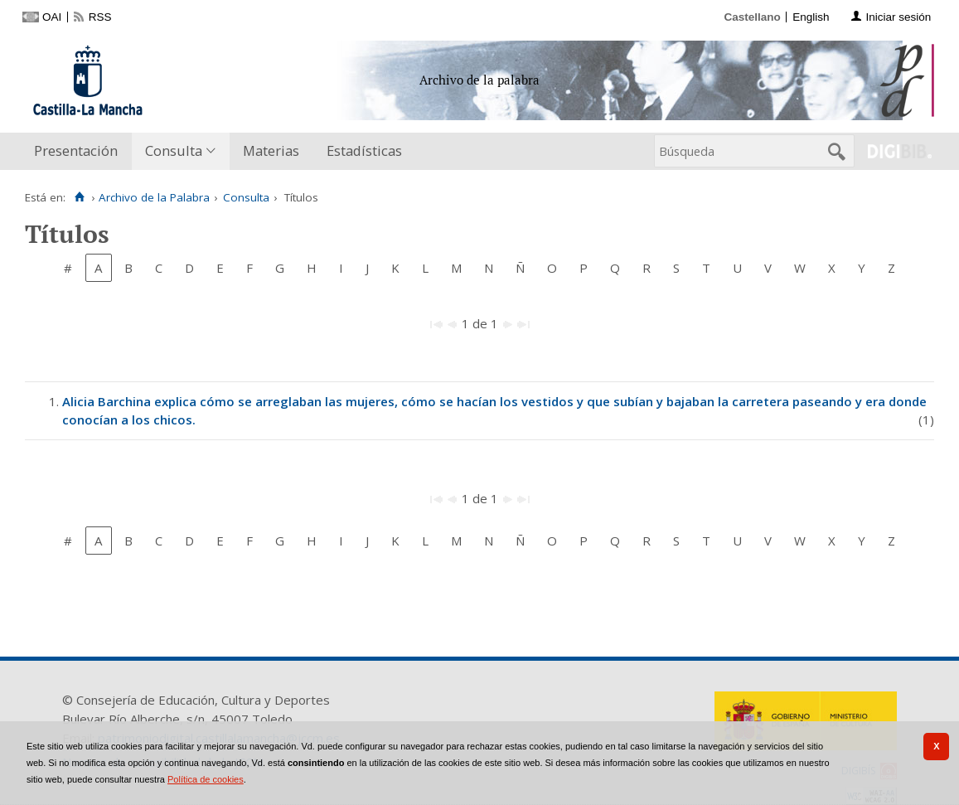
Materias (271, 150)
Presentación (76, 150)
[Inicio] (79, 197)
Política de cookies (205, 779)
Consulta (173, 150)
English (810, 17)
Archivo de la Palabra (154, 197)
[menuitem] (79, 151)
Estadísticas (364, 150)
